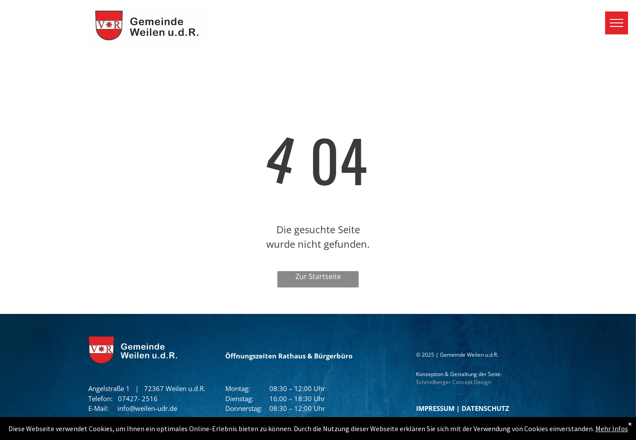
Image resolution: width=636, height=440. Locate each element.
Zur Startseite (318, 276)
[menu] (616, 22)
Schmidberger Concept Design (453, 382)
